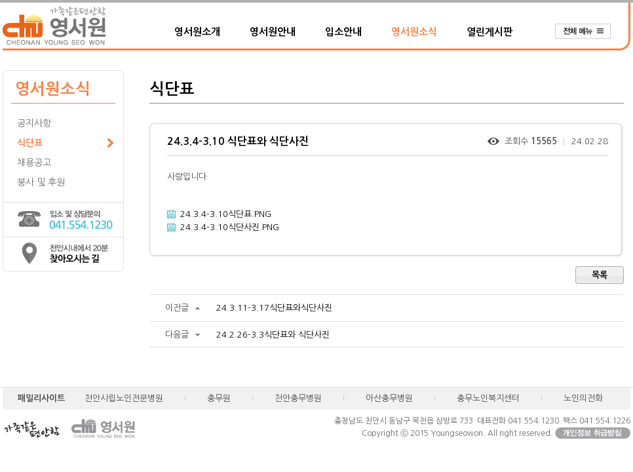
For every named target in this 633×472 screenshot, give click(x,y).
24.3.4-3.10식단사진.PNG (229, 227)
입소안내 (343, 32)
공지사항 (34, 123)
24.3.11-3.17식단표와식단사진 (274, 308)
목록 (599, 275)
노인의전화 (583, 398)
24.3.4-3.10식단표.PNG (225, 214)
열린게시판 (489, 32)
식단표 (30, 143)
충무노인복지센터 (488, 398)
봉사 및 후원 (41, 182)
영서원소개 (197, 32)
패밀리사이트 (41, 398)
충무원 (219, 398)
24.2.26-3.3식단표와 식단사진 (273, 334)
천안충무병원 (298, 398)
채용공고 (34, 162)
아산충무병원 (389, 398)
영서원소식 (414, 32)
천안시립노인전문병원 (124, 398)
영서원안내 (273, 32)
